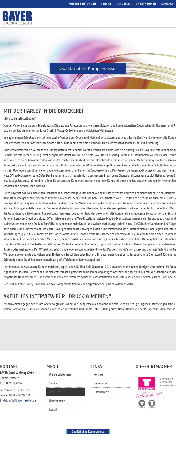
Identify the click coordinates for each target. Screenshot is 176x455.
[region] (88, 58)
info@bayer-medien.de (22, 400)
